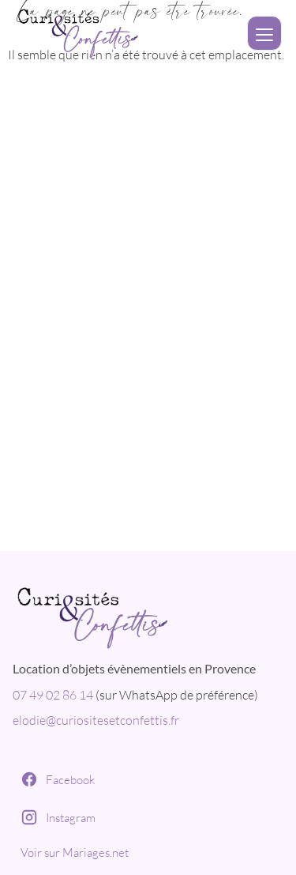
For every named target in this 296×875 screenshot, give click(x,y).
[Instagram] (148, 817)
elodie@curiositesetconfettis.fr (96, 720)
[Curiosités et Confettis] (148, 614)
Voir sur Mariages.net (75, 852)
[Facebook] (148, 779)
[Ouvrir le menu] (264, 33)
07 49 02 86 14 (53, 695)
